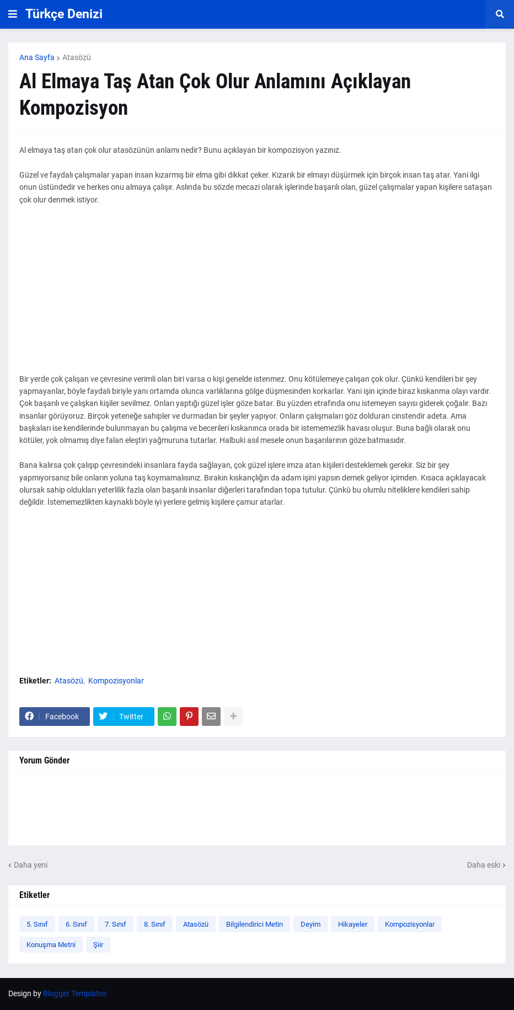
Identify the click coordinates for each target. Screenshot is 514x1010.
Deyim (310, 924)
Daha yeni (30, 865)
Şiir (98, 944)
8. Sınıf (154, 924)
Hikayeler (352, 924)
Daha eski (483, 865)
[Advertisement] (257, 295)
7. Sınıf (115, 924)
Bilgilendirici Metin (254, 924)
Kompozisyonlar (116, 681)
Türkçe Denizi (64, 14)
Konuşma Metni (51, 944)
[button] (12, 14)
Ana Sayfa (37, 57)
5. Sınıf (37, 924)
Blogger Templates (74, 993)
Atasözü (76, 57)
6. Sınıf (76, 924)
